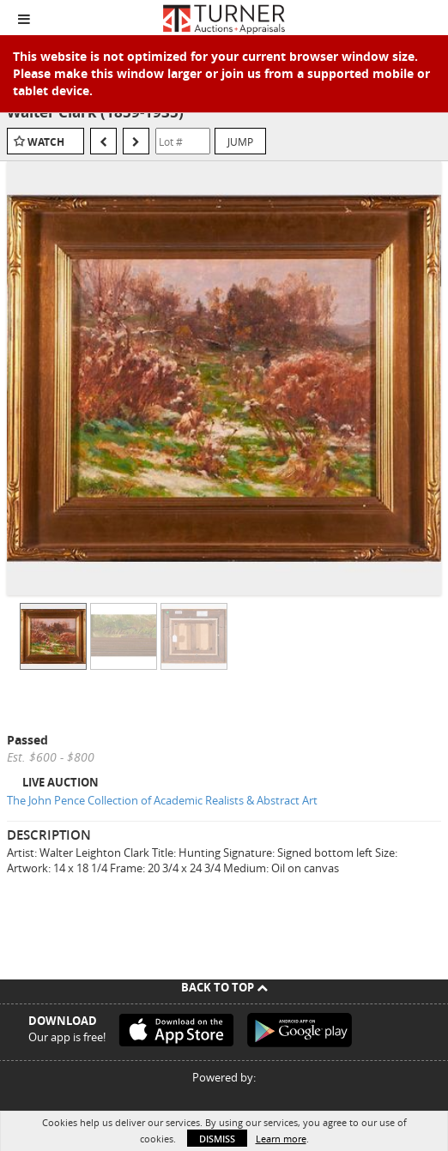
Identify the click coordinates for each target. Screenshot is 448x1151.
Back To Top (224, 987)
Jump (240, 141)
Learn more (281, 1138)
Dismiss (217, 1138)
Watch (45, 142)
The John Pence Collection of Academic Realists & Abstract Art (162, 800)
